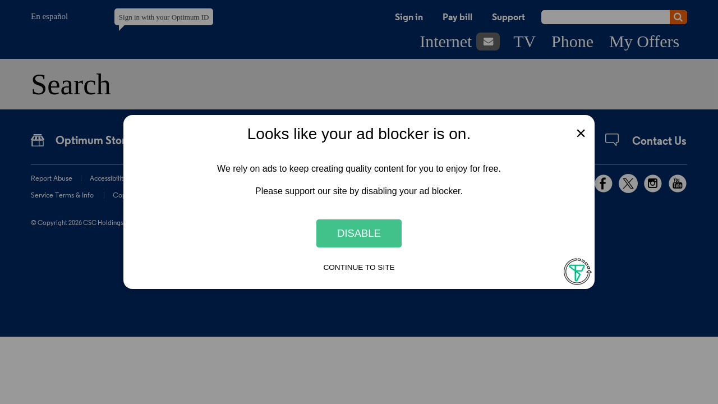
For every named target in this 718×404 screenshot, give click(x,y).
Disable (359, 233)
